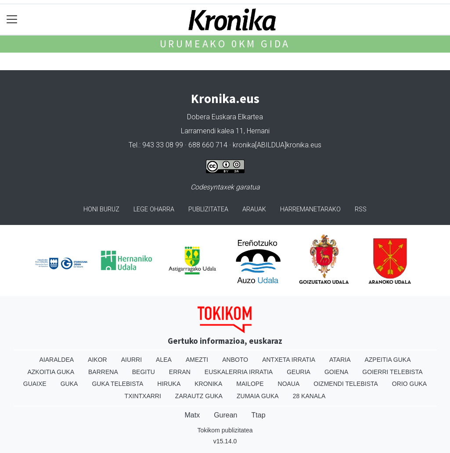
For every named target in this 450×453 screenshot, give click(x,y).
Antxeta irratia (288, 359)
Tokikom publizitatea (224, 430)
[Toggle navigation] (12, 19)
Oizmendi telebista (345, 383)
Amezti (197, 359)
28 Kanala (309, 395)
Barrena (103, 371)
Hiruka (168, 383)
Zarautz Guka (199, 395)
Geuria (298, 371)
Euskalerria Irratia (239, 371)
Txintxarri (143, 395)
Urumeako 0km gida (225, 43)
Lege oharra (153, 209)
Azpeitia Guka (387, 359)
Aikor (97, 359)
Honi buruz (101, 209)
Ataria (340, 359)
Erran (180, 371)
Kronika (208, 383)
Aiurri (131, 359)
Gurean (225, 415)
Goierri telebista (392, 371)
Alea (164, 359)
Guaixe (35, 383)
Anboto (235, 359)
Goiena (336, 371)
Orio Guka (409, 383)
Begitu (143, 371)
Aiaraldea (56, 359)
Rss (361, 209)
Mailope (249, 383)
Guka (69, 383)
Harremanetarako (310, 209)
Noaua (289, 383)
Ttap (259, 415)
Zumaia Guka (258, 395)
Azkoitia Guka (50, 371)
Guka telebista (117, 383)
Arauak (254, 209)
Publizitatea (208, 209)
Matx (192, 415)
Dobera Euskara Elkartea (225, 117)
